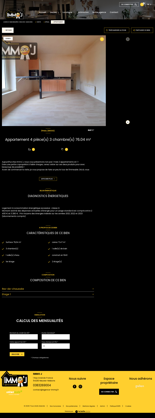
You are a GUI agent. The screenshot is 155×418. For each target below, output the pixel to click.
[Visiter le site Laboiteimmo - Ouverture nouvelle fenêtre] (82, 412)
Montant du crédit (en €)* (20, 333)
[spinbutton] (56, 346)
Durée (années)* (48, 333)
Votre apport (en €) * (18, 342)
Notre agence (99, 12)
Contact (114, 12)
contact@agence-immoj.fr (46, 390)
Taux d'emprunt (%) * (50, 342)
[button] (128, 122)
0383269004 (42, 386)
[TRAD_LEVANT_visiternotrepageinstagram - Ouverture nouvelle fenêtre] (80, 387)
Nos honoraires (55, 407)
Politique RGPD (115, 407)
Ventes (53, 12)
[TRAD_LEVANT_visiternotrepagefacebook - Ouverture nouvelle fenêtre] (75, 387)
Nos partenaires (72, 407)
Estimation (83, 12)
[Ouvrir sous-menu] (58, 12)
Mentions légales (89, 407)
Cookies (128, 406)
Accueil (42, 12)
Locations (67, 12)
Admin (102, 407)
